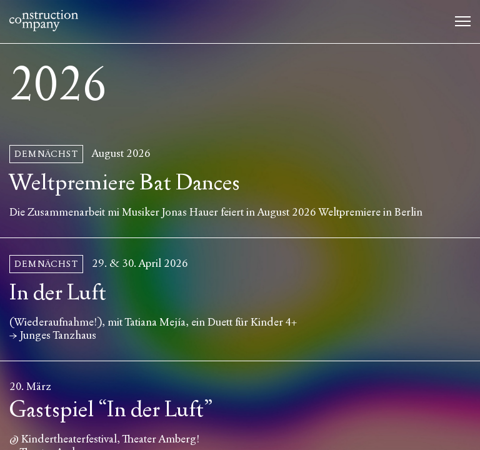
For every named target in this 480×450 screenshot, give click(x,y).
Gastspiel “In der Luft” (111, 410)
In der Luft (57, 293)
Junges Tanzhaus (58, 335)
